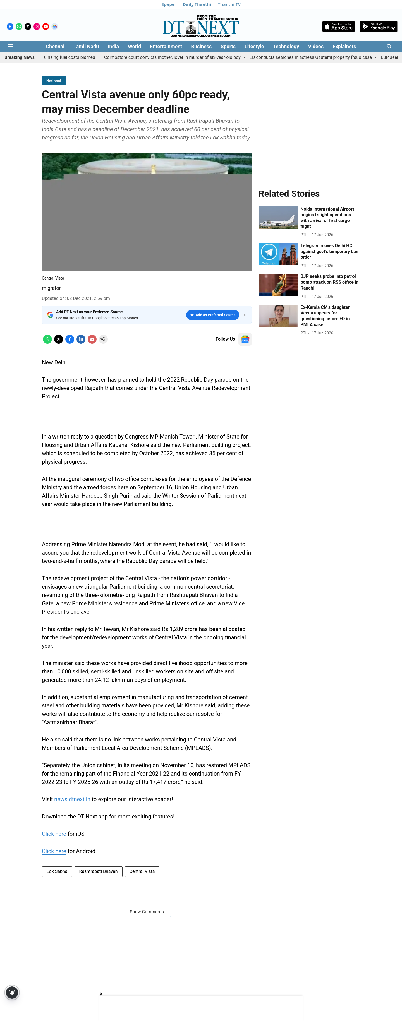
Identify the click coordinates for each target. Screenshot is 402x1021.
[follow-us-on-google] (245, 339)
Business (201, 46)
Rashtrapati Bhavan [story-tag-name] (98, 871)
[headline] (330, 218)
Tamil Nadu (86, 46)
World (134, 46)
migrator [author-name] (51, 288)
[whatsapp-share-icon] (47, 342)
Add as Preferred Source (212, 315)
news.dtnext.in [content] (72, 799)
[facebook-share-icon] (69, 342)
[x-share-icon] (58, 342)
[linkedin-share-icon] (80, 342)
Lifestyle (254, 46)
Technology (286, 46)
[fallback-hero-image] (278, 217)
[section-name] (54, 80)
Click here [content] (54, 833)
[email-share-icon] (92, 342)
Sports (228, 46)
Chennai (55, 46)
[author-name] (304, 235)
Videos (316, 46)
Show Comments (147, 911)
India (113, 46)
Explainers (344, 46)
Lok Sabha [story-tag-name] (57, 871)
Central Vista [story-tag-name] (142, 871)
